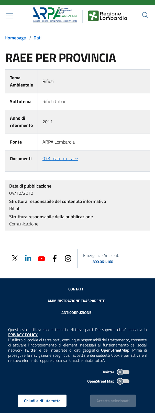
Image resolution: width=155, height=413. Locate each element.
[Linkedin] (28, 258)
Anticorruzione (76, 313)
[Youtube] (41, 258)
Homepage (15, 37)
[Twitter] (15, 258)
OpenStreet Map (108, 381)
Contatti (76, 289)
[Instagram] (68, 258)
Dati (37, 37)
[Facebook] (55, 258)
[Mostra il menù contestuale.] (10, 16)
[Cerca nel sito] (145, 15)
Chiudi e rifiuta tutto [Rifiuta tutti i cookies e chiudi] (42, 401)
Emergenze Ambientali (103, 255)
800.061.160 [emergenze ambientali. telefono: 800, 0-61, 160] (103, 262)
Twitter (115, 372)
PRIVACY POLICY (23, 335)
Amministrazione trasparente (76, 301)
